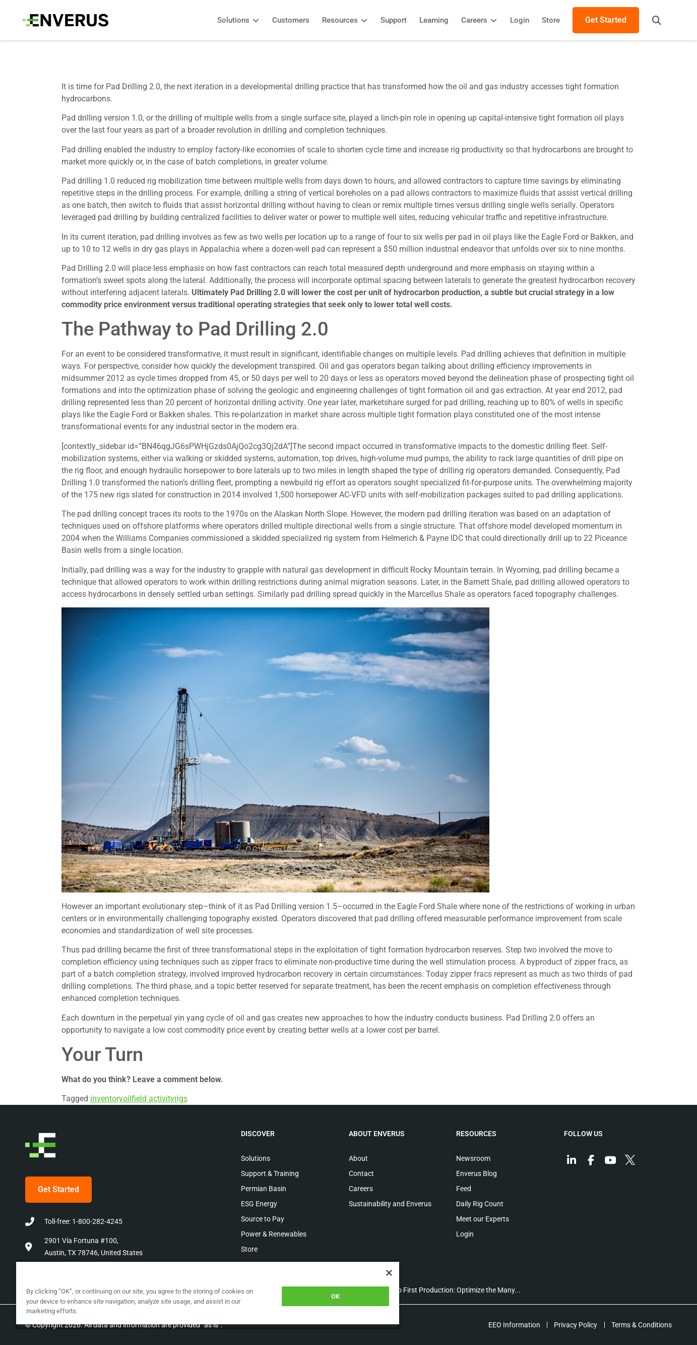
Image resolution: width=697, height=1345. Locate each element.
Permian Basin (263, 1189)
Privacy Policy (574, 1325)
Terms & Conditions (641, 1325)
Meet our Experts (482, 1219)
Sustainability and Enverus (390, 1204)
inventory (106, 1098)
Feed (463, 1189)
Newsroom (473, 1158)
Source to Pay (262, 1219)
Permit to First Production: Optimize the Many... (447, 1290)
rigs (180, 1098)
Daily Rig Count (479, 1204)
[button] (654, 20)
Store (249, 1249)
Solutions (255, 1158)
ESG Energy (259, 1204)
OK (335, 1296)
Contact (361, 1173)
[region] (207, 1295)
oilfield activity (148, 1098)
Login (465, 1234)
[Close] (389, 1273)
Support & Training (270, 1173)
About (358, 1158)
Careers (361, 1189)
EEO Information (511, 1325)
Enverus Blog (476, 1173)
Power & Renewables (273, 1234)
